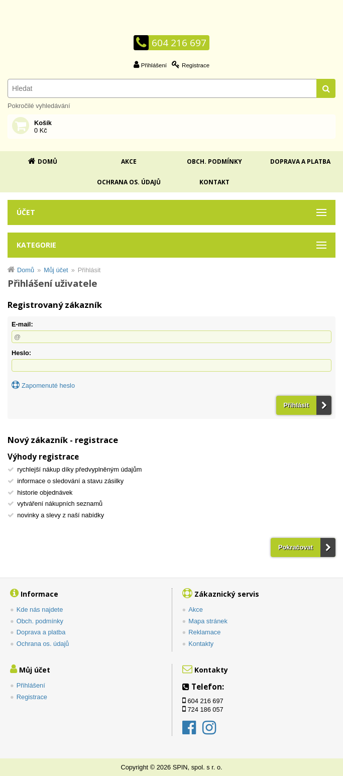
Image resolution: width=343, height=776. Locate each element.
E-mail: (22, 324)
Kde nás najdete (40, 609)
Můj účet (56, 270)
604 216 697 (179, 42)
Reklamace (204, 632)
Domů (47, 161)
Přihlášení (154, 65)
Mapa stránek (207, 621)
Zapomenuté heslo (48, 385)
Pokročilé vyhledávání (39, 105)
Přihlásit (296, 405)
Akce (129, 161)
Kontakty (200, 643)
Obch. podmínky (214, 161)
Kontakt (214, 182)
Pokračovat (295, 547)
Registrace (195, 65)
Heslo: (21, 353)
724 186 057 (205, 709)
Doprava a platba (300, 161)
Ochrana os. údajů (129, 182)
